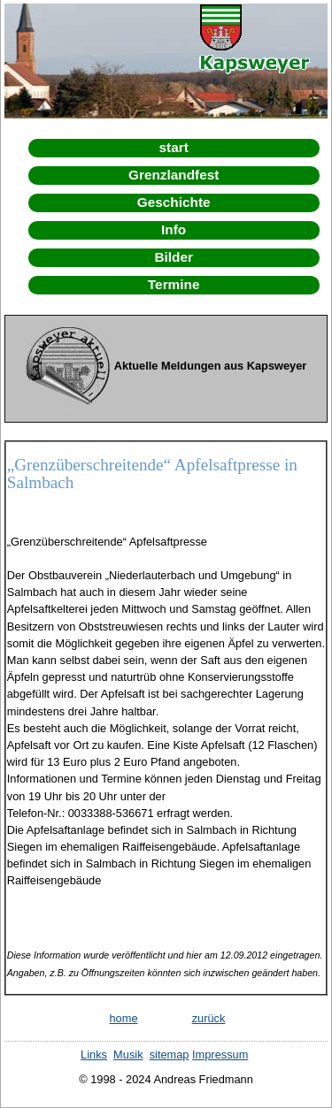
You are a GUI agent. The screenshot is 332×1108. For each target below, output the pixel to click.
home (123, 1018)
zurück (209, 1018)
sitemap (169, 1054)
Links (94, 1054)
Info (173, 229)
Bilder (173, 256)
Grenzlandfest (173, 174)
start (174, 147)
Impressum (220, 1054)
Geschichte (174, 202)
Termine (174, 284)
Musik (128, 1054)
